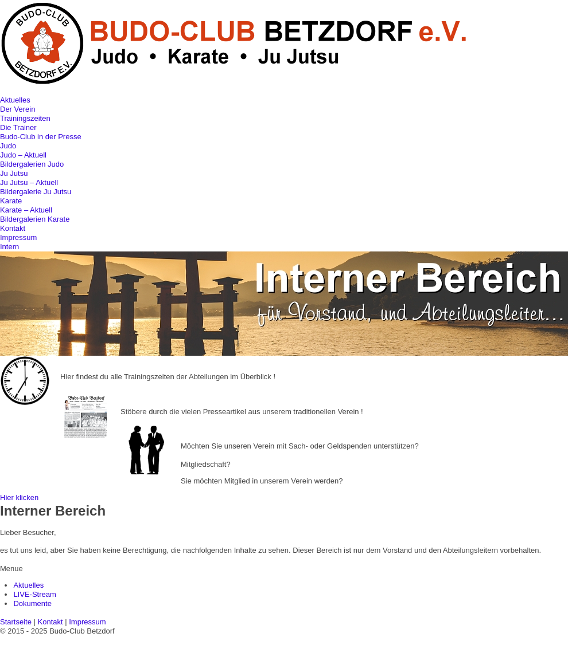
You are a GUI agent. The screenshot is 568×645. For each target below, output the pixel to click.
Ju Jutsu (14, 173)
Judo (8, 145)
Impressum (18, 237)
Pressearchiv (142, 395)
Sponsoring (200, 429)
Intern (9, 246)
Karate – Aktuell (26, 210)
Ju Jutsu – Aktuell (29, 182)
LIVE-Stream (34, 594)
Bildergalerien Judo (32, 164)
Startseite (16, 622)
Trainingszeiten (25, 118)
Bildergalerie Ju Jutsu (35, 191)
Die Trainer (18, 127)
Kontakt (12, 228)
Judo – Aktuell (23, 155)
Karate (11, 200)
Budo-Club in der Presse (40, 136)
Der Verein (17, 109)
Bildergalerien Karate (34, 219)
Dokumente (32, 603)
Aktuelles (15, 100)
